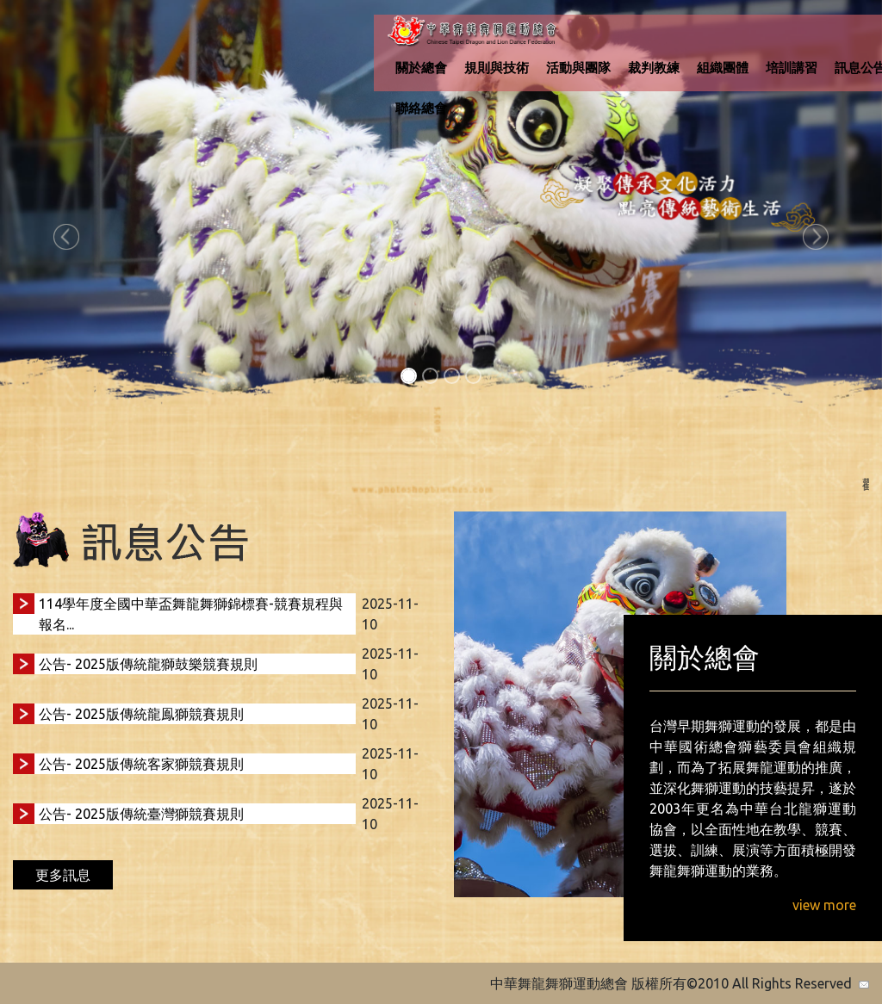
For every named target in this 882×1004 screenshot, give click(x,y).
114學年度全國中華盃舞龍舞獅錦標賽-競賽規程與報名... (191, 614)
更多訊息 (62, 875)
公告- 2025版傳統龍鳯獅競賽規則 (141, 714)
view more (824, 905)
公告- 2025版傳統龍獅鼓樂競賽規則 (148, 664)
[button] (66, 237)
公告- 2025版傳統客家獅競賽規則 (141, 764)
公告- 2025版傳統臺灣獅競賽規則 (141, 813)
